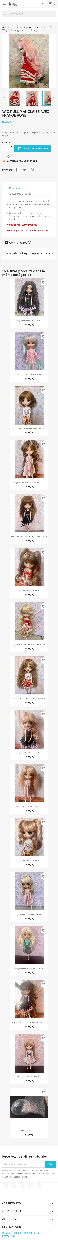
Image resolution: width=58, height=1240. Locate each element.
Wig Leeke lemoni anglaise (29, 968)
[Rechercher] (29, 14)
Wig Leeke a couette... (29, 590)
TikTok (30, 1185)
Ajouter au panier (32, 148)
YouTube (13, 1185)
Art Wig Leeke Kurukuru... (29, 1076)
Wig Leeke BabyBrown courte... (29, 428)
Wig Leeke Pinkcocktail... (29, 806)
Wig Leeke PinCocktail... (29, 752)
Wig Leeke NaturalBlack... (29, 320)
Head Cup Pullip (29, 1130)
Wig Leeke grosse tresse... (29, 914)
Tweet (24, 170)
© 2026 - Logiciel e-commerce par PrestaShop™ (21, 1234)
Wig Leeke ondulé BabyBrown (29, 698)
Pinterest (32, 170)
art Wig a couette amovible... (29, 374)
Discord (39, 1185)
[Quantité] (6, 148)
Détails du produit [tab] (20, 193)
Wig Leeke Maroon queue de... (29, 482)
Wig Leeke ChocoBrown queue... (29, 1022)
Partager (16, 170)
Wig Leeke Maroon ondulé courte (29, 536)
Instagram (22, 1185)
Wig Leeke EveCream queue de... (29, 644)
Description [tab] (16, 188)
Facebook (5, 1185)
